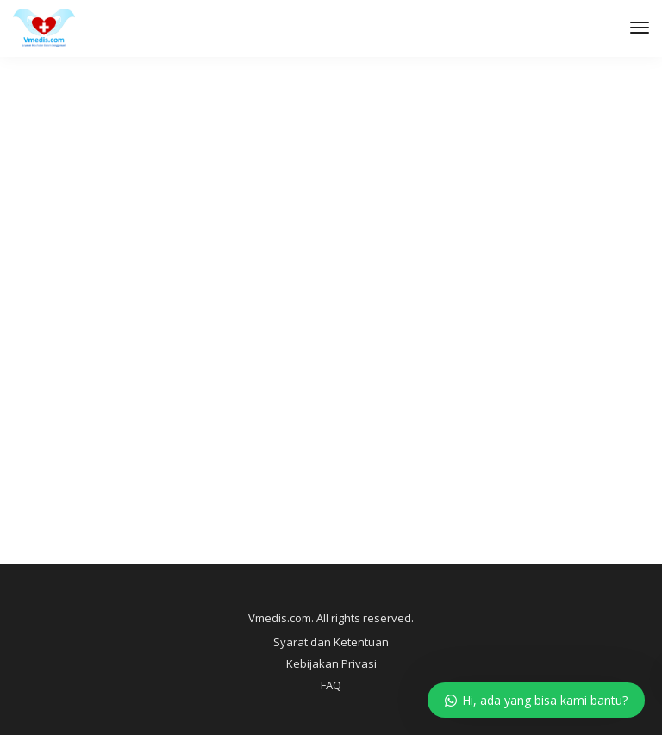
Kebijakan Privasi (331, 663)
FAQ (331, 685)
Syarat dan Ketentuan (331, 642)
